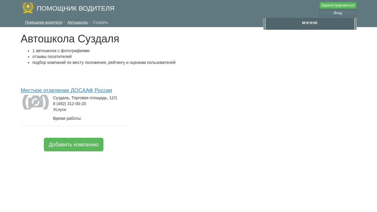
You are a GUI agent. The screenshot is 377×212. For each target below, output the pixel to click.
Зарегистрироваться (338, 5)
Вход (338, 13)
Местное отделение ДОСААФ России (66, 90)
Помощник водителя (76, 8)
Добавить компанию (73, 145)
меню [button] (310, 22)
